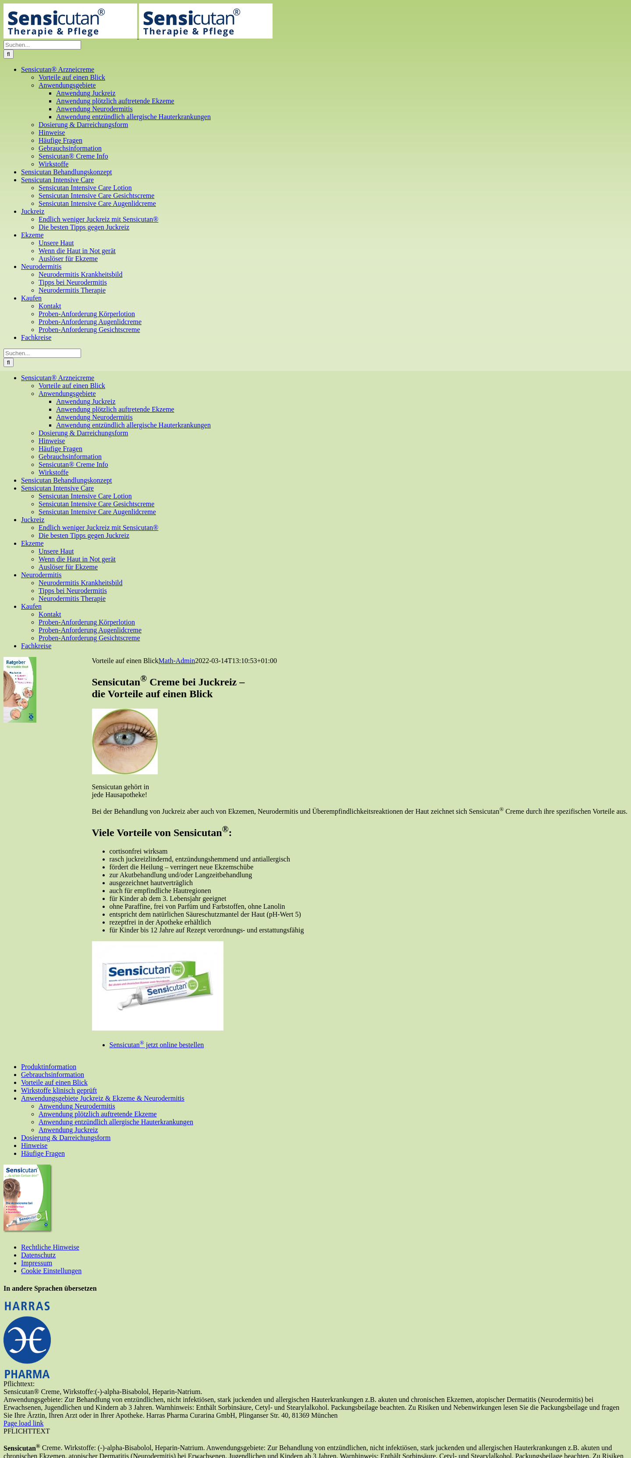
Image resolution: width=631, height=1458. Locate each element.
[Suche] (9, 54)
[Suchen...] (42, 44)
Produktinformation (48, 1066)
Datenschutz (38, 1255)
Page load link (24, 1423)
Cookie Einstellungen (51, 1270)
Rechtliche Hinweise (50, 1247)
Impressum (36, 1263)
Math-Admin (177, 660)
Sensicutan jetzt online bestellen (157, 1044)
